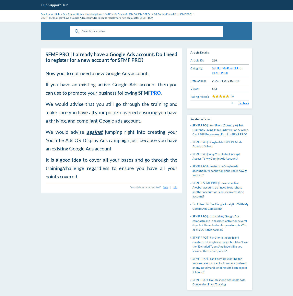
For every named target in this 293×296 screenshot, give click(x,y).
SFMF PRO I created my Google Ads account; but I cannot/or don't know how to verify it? (219, 170)
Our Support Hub (55, 5)
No (175, 187)
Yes (165, 187)
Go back (240, 103)
